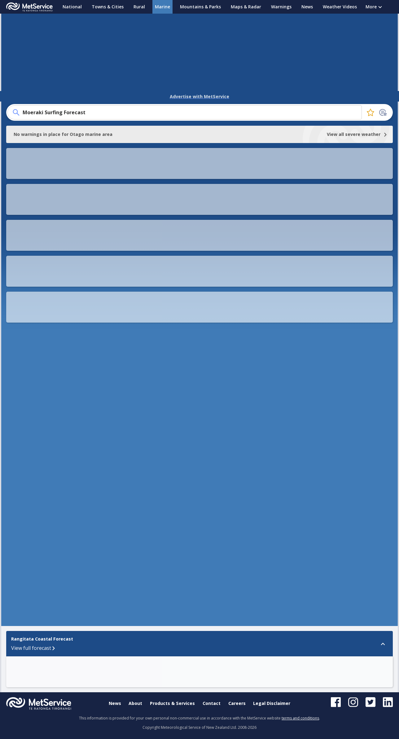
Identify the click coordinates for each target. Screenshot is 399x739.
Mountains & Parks (200, 7)
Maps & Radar (246, 7)
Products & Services (172, 703)
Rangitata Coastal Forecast (27, 484)
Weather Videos (340, 7)
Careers (237, 703)
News (307, 7)
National (72, 7)
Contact (212, 703)
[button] (259, 487)
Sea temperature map (53, 221)
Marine (162, 7)
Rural (139, 7)
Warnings (281, 7)
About (135, 703)
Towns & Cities (108, 7)
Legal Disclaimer (271, 703)
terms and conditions (300, 718)
